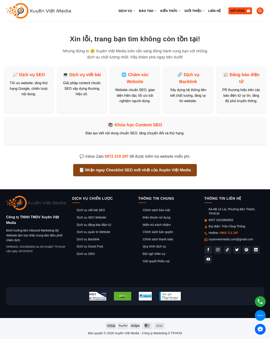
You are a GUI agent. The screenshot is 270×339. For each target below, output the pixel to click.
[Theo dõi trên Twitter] (237, 250)
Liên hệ (214, 11)
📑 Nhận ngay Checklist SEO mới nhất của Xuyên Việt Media (135, 170)
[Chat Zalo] (260, 315)
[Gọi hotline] (260, 301)
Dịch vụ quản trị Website (93, 232)
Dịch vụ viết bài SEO (91, 210)
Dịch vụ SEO (32, 74)
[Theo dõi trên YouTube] (208, 259)
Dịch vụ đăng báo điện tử (94, 225)
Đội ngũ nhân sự (154, 253)
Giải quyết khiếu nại (156, 261)
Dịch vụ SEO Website (91, 217)
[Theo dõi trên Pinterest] (246, 250)
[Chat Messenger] (260, 329)
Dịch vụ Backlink (88, 239)
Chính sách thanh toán (158, 239)
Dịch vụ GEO (86, 253)
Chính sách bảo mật (156, 210)
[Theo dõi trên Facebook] (208, 250)
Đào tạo (147, 11)
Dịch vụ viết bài (85, 74)
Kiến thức (170, 11)
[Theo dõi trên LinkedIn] (256, 250)
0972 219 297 (116, 156)
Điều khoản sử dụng (156, 217)
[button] (240, 10)
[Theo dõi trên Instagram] (218, 250)
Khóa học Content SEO (138, 124)
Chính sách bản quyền (158, 232)
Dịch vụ (127, 11)
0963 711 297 (229, 233)
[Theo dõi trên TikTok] (227, 250)
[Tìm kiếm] (260, 10)
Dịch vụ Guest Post (90, 246)
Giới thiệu (194, 11)
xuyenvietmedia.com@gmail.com (231, 239)
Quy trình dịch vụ (154, 246)
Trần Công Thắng (233, 226)
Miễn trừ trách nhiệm (157, 225)
